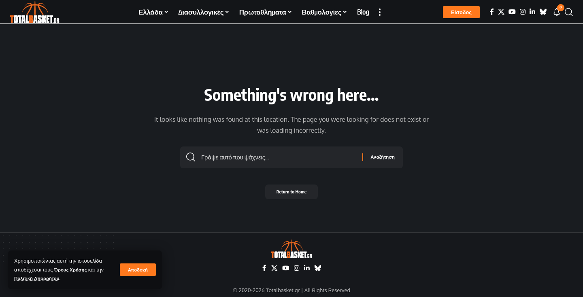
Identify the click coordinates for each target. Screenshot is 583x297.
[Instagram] (523, 11)
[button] (137, 269)
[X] (501, 11)
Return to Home (292, 194)
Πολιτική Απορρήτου (39, 278)
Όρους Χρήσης (72, 269)
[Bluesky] (543, 11)
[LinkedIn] (532, 11)
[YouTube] (512, 11)
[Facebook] (492, 11)
